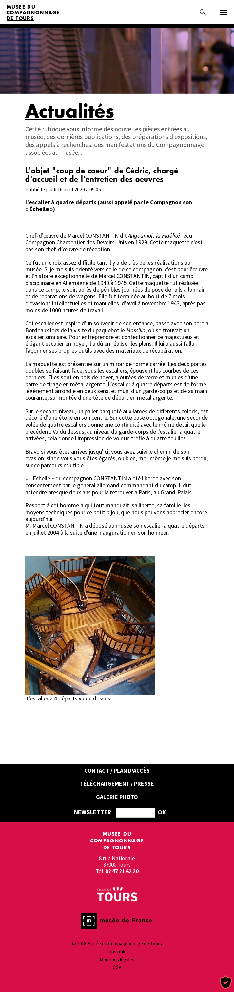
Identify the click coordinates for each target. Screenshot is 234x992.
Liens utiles (117, 951)
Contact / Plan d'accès (117, 770)
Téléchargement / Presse (117, 783)
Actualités (69, 110)
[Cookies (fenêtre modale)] (226, 982)
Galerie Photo (117, 796)
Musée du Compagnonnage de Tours (33, 12)
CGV (117, 967)
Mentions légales (117, 959)
